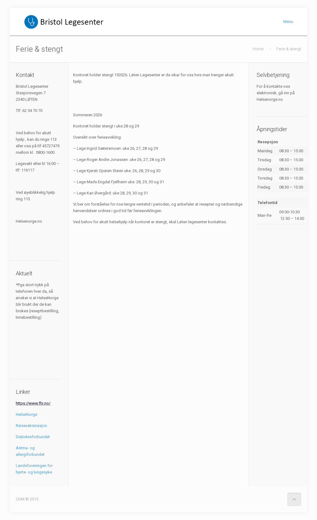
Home (258, 49)
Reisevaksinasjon (31, 425)
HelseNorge (26, 414)
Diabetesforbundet (33, 436)
